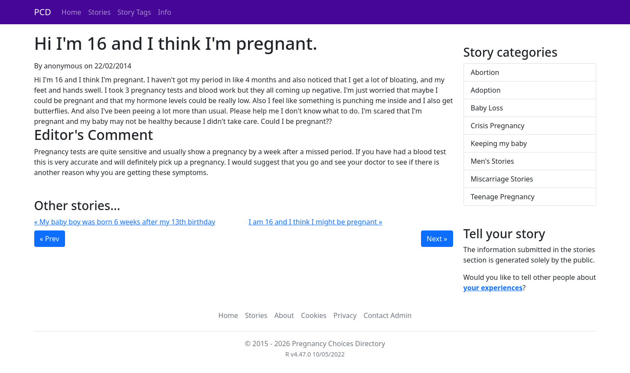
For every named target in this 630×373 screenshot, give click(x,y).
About (284, 315)
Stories (99, 12)
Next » (437, 238)
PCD (42, 12)
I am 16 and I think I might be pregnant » (315, 222)
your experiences (493, 287)
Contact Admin (387, 315)
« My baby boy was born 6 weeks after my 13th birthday (124, 222)
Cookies (313, 315)
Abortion (485, 72)
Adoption (486, 90)
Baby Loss (487, 108)
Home (72, 12)
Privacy (344, 315)
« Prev (49, 238)
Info (164, 12)
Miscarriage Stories (502, 179)
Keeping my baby (499, 143)
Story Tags (134, 12)
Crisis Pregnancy (498, 125)
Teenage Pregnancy (503, 196)
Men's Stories (492, 161)
